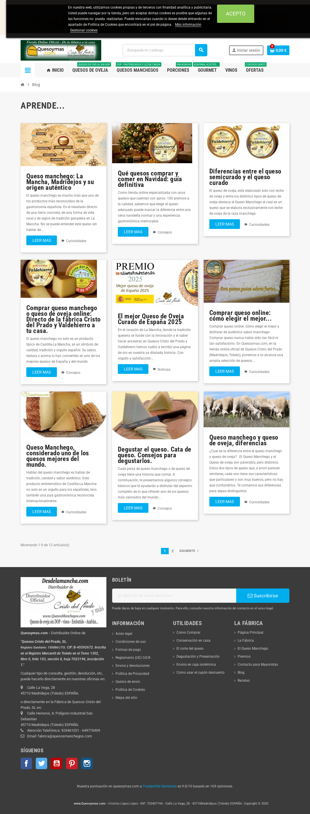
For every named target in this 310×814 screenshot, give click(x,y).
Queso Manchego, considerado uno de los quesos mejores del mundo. (57, 456)
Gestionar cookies (84, 30)
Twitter (41, 763)
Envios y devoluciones (133, 666)
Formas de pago (128, 650)
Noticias (164, 370)
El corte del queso (190, 649)
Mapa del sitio (126, 698)
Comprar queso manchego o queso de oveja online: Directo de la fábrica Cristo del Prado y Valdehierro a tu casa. (63, 319)
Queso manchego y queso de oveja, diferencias (243, 440)
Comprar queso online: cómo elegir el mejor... (240, 315)
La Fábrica (246, 641)
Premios (244, 657)
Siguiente (189, 551)
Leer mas (41, 240)
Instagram (87, 763)
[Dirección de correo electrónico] (174, 595)
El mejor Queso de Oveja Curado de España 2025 (151, 319)
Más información (188, 25)
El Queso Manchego (253, 649)
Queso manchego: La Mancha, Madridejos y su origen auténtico (60, 181)
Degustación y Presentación (198, 657)
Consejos (165, 232)
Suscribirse (263, 595)
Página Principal (250, 633)
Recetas (244, 681)
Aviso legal (124, 634)
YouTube (56, 763)
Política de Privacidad (132, 674)
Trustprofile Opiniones (160, 786)
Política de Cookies (130, 690)
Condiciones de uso (131, 642)
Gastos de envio (128, 682)
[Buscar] (165, 50)
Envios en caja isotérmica (196, 665)
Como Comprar (188, 633)
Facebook (26, 763)
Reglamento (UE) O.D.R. (133, 658)
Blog (241, 673)
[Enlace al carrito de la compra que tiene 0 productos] (278, 50)
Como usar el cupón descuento (200, 673)
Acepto (235, 14)
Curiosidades (76, 241)
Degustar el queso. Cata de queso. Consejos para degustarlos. (154, 455)
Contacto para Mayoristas (258, 665)
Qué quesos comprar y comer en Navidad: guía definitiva (150, 178)
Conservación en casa (193, 641)
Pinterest (72, 763)
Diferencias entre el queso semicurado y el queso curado (245, 176)
